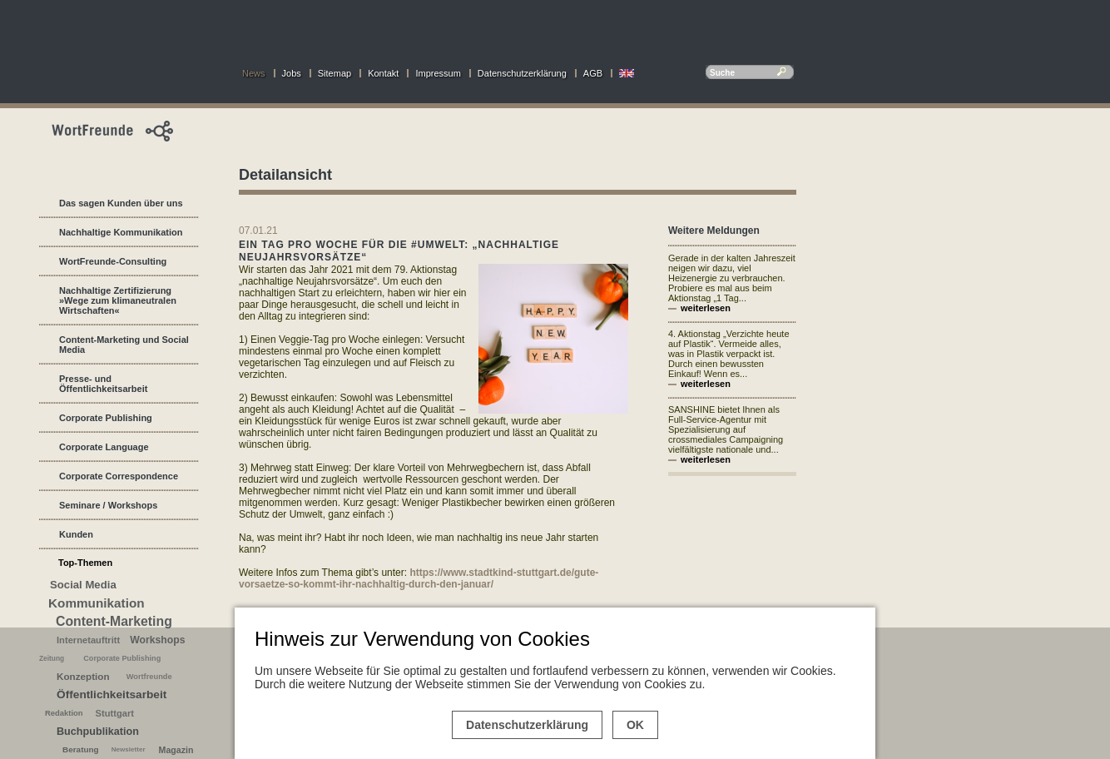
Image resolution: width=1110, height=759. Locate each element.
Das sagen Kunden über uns (121, 203)
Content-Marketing (114, 621)
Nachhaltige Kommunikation (121, 232)
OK (635, 725)
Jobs (291, 73)
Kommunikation (96, 603)
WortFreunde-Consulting (112, 261)
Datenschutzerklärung (522, 73)
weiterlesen (706, 308)
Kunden (76, 534)
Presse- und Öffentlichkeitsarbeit (103, 384)
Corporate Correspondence (118, 476)
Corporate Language (104, 447)
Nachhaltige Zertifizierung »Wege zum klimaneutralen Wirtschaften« (117, 300)
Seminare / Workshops (108, 505)
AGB (592, 73)
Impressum (437, 73)
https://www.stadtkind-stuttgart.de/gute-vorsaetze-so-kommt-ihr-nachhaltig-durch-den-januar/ (418, 578)
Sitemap (334, 73)
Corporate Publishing (105, 418)
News (253, 73)
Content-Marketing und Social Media (124, 345)
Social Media (83, 584)
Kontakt (383, 73)
